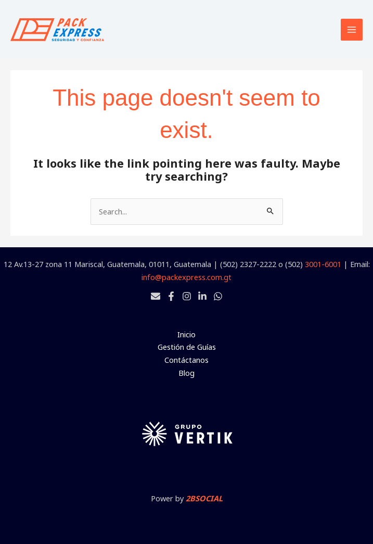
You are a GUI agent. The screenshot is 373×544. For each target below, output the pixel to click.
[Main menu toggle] (352, 30)
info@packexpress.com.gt (186, 277)
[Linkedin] (202, 296)
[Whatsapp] (218, 296)
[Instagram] (186, 296)
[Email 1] (155, 296)
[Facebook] (171, 296)
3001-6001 (323, 264)
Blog (186, 373)
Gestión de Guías (187, 346)
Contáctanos (186, 360)
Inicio (186, 334)
